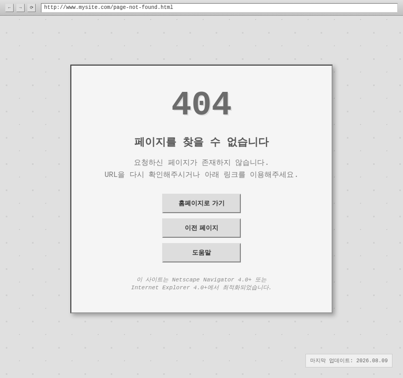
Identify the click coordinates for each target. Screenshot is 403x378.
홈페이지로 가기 (201, 203)
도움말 (201, 252)
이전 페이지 (201, 228)
